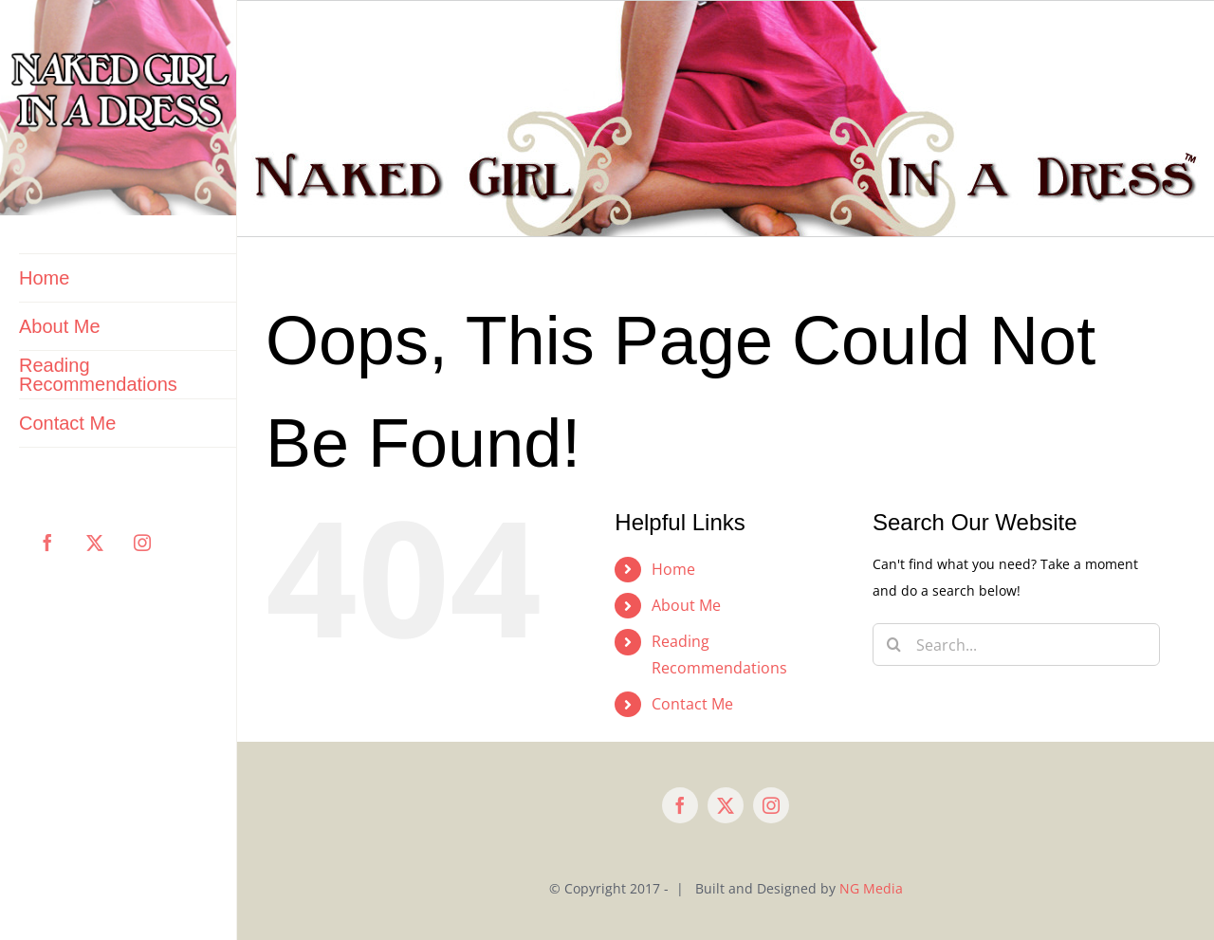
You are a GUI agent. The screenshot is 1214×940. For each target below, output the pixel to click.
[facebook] (680, 805)
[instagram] (771, 805)
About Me (686, 605)
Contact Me (692, 703)
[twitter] (726, 805)
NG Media (871, 888)
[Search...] (1016, 644)
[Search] (894, 644)
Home (673, 569)
